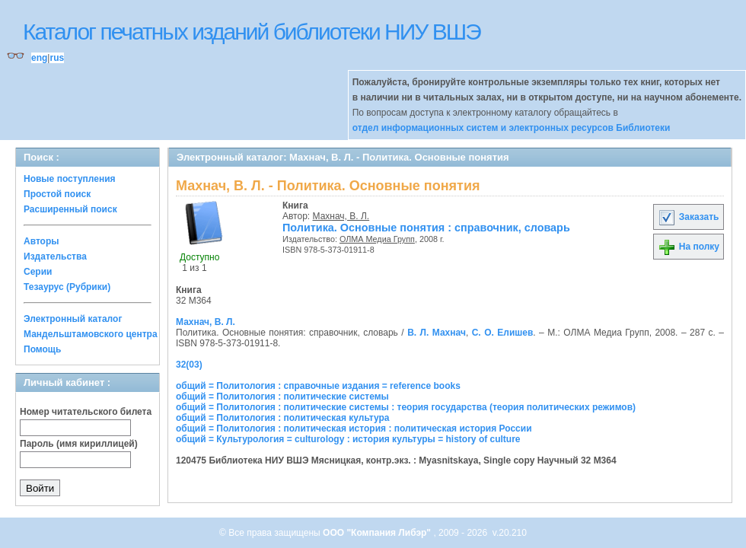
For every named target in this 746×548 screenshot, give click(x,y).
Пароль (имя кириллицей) (79, 443)
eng (39, 58)
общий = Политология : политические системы (282, 396)
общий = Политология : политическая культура (282, 418)
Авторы (41, 241)
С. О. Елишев (503, 332)
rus (56, 58)
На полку (688, 246)
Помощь (42, 349)
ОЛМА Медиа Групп (377, 239)
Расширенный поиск (70, 209)
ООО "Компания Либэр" (378, 532)
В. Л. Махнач (436, 332)
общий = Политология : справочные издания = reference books (318, 386)
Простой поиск (57, 194)
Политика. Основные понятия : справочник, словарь (426, 227)
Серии (38, 271)
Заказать (688, 217)
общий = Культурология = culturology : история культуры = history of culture (348, 439)
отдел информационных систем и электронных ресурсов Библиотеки (511, 128)
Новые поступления (70, 179)
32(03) (189, 364)
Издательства (55, 256)
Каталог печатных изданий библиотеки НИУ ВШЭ (251, 31)
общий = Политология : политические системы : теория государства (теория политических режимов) (406, 407)
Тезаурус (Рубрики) (67, 287)
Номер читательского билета (85, 411)
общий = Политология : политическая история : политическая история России (354, 428)
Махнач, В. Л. (341, 216)
